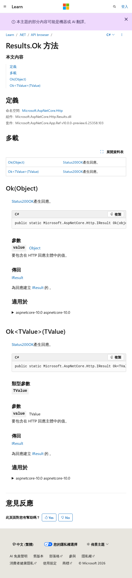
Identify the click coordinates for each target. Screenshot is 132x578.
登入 (124, 6)
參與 (72, 556)
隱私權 (87, 556)
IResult (17, 277)
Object (34, 247)
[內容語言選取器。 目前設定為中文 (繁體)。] (23, 544)
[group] (69, 223)
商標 (65, 563)
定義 (13, 66)
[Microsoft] (66, 6)
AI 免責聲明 (18, 556)
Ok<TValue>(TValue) (25, 85)
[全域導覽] (5, 6)
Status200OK (73, 162)
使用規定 (50, 563)
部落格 (54, 556)
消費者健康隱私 (22, 563)
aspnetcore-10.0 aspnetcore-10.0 (43, 312)
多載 (13, 72)
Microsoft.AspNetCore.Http (42, 110)
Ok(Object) (18, 79)
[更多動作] (122, 35)
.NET (22, 34)
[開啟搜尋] (114, 6)
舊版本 (38, 556)
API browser (40, 34)
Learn (10, 34)
